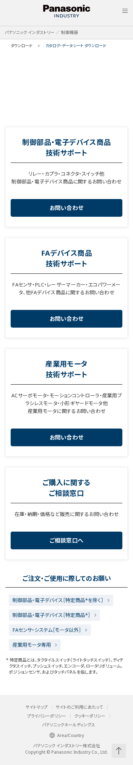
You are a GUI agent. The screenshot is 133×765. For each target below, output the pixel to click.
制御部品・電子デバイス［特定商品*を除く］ (58, 600)
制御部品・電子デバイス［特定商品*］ (51, 615)
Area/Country (66, 735)
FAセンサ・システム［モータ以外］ (46, 630)
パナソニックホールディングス (68, 725)
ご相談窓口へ (67, 540)
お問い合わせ (67, 208)
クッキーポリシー (89, 716)
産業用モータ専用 (31, 644)
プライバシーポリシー (46, 716)
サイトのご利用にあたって (79, 707)
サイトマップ (37, 707)
